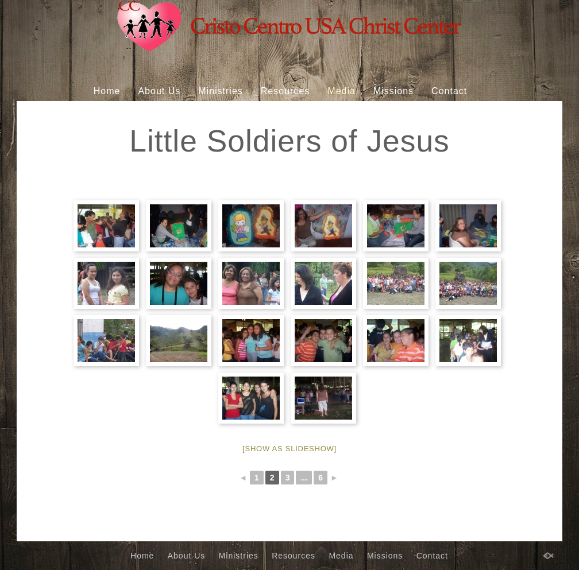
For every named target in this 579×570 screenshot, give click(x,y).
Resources (285, 91)
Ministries (220, 91)
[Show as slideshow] (289, 448)
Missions (393, 91)
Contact (449, 91)
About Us (159, 91)
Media (341, 91)
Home (107, 91)
